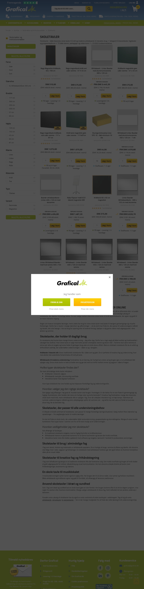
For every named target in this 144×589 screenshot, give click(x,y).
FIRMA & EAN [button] (57, 302)
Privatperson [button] (87, 302)
